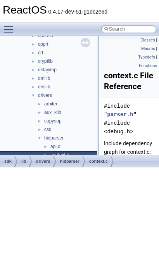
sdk (8, 161)
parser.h (120, 114)
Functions (148, 65)
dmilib (44, 78)
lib (23, 161)
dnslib (44, 87)
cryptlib (45, 61)
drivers (45, 95)
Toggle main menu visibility (10, 26)
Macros (148, 48)
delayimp (47, 69)
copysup (53, 121)
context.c (98, 161)
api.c (55, 146)
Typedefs (146, 57)
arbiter (50, 104)
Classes (147, 40)
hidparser (54, 138)
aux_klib (52, 112)
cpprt (43, 44)
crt (40, 52)
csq (48, 129)
